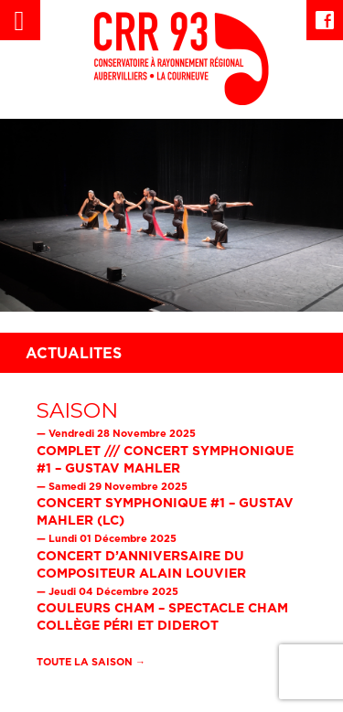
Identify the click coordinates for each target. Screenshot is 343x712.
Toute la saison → (91, 661)
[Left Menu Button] (20, 20)
